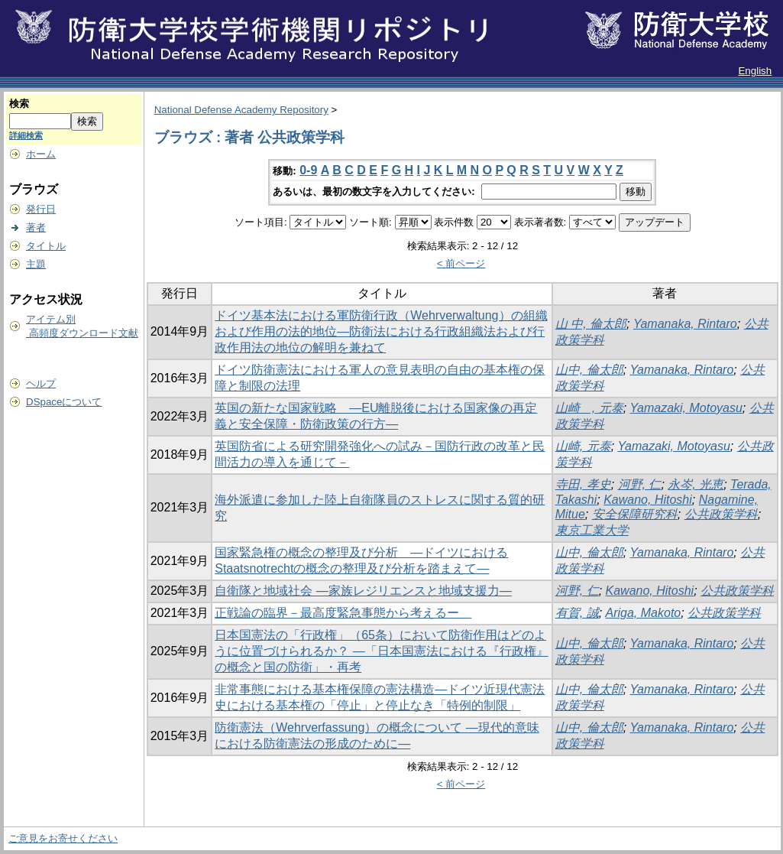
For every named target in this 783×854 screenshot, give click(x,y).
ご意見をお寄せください (63, 838)
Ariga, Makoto (643, 612)
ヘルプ (41, 383)
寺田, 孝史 (583, 484)
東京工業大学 (592, 530)
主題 (36, 264)
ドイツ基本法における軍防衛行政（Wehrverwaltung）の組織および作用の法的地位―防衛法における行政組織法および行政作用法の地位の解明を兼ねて (381, 331)
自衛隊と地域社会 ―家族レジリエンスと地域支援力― (363, 590)
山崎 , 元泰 (589, 407)
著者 (36, 227)
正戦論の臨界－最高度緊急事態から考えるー (343, 612)
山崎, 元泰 (583, 446)
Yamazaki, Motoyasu (686, 407)
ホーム (41, 154)
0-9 (308, 170)
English (755, 70)
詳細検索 (26, 135)
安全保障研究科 (635, 514)
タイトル (46, 246)
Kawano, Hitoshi (647, 499)
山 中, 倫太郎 (590, 323)
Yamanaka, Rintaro (685, 323)
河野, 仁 (640, 484)
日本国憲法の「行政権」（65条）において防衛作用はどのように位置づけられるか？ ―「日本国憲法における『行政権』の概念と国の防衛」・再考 (381, 651)
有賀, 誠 (577, 612)
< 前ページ (461, 263)
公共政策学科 (721, 514)
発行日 (41, 209)
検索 (19, 103)
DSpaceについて (64, 402)
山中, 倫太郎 (589, 369)
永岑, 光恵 (695, 484)
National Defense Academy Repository (241, 109)
